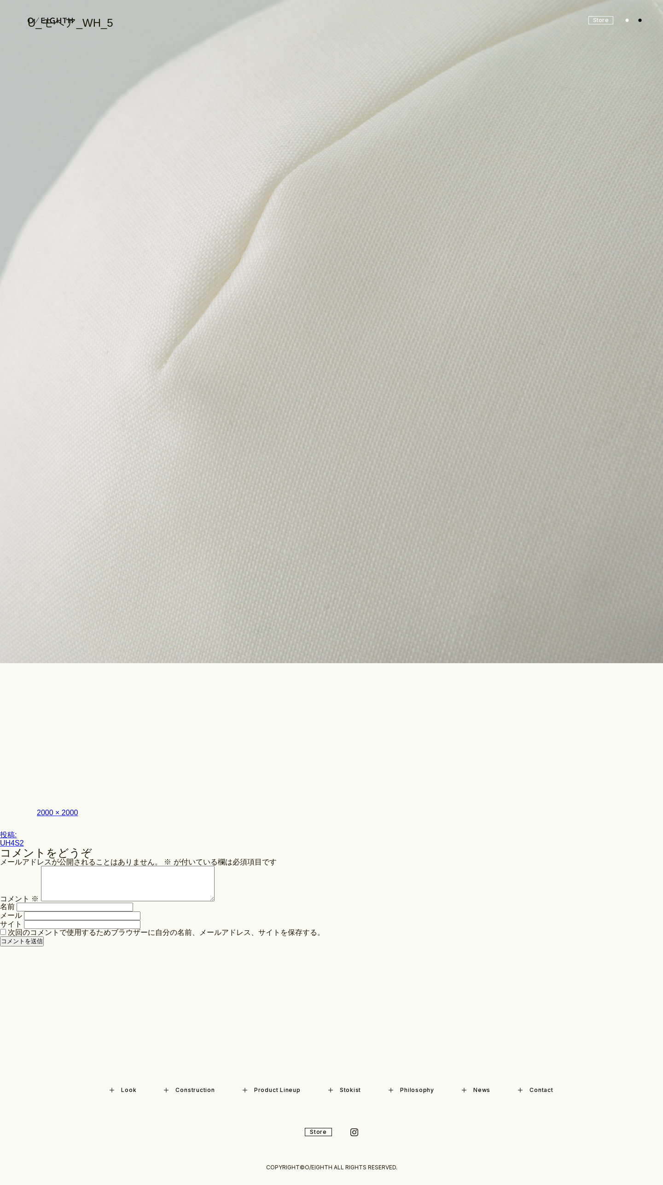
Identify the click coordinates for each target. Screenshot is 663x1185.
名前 (7, 907)
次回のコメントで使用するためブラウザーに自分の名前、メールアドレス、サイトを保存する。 (166, 932)
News (476, 1089)
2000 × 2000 (57, 813)
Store (318, 1131)
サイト (11, 924)
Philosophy (411, 1089)
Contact (535, 1089)
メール (11, 915)
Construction (189, 1089)
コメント (19, 899)
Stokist (344, 1089)
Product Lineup (272, 1089)
